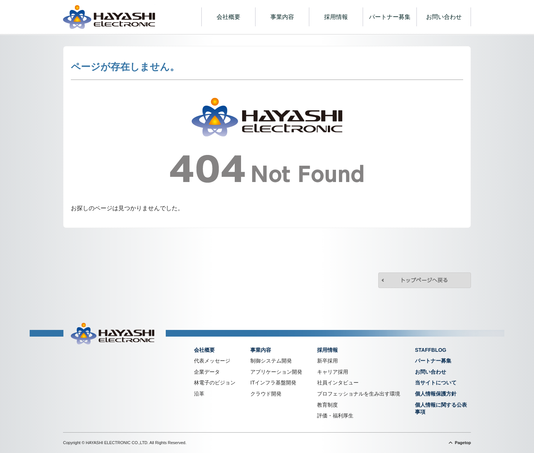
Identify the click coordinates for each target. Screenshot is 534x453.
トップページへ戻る (424, 280)
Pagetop (463, 442)
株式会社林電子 (109, 17)
